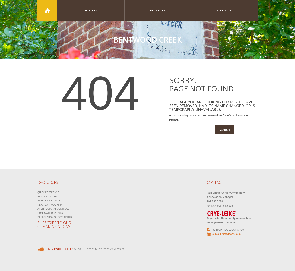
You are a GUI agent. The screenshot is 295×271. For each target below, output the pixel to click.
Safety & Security (48, 200)
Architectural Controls (53, 209)
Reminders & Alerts (49, 196)
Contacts (224, 10)
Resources (157, 10)
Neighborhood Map (49, 204)
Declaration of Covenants (54, 217)
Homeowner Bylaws (50, 213)
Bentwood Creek (147, 39)
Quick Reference (48, 192)
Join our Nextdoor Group (224, 233)
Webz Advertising (113, 249)
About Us (91, 10)
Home (47, 10)
